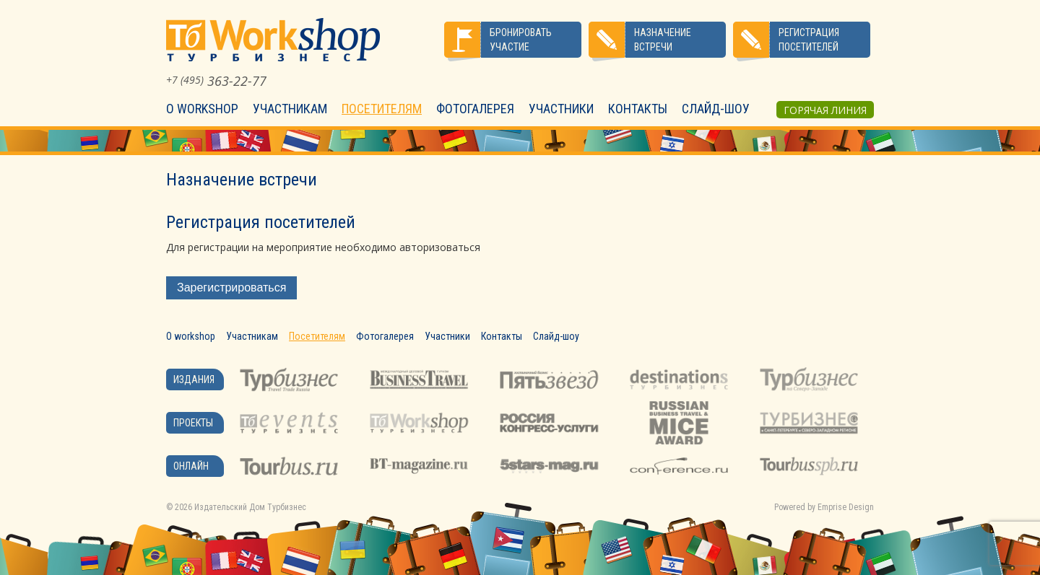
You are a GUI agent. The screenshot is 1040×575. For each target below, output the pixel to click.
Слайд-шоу (716, 108)
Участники (561, 108)
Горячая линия (825, 110)
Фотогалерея (475, 108)
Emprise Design (846, 507)
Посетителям (382, 108)
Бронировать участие (521, 40)
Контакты (637, 108)
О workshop (202, 108)
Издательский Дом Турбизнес (250, 507)
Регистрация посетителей (809, 40)
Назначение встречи (662, 40)
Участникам (290, 108)
